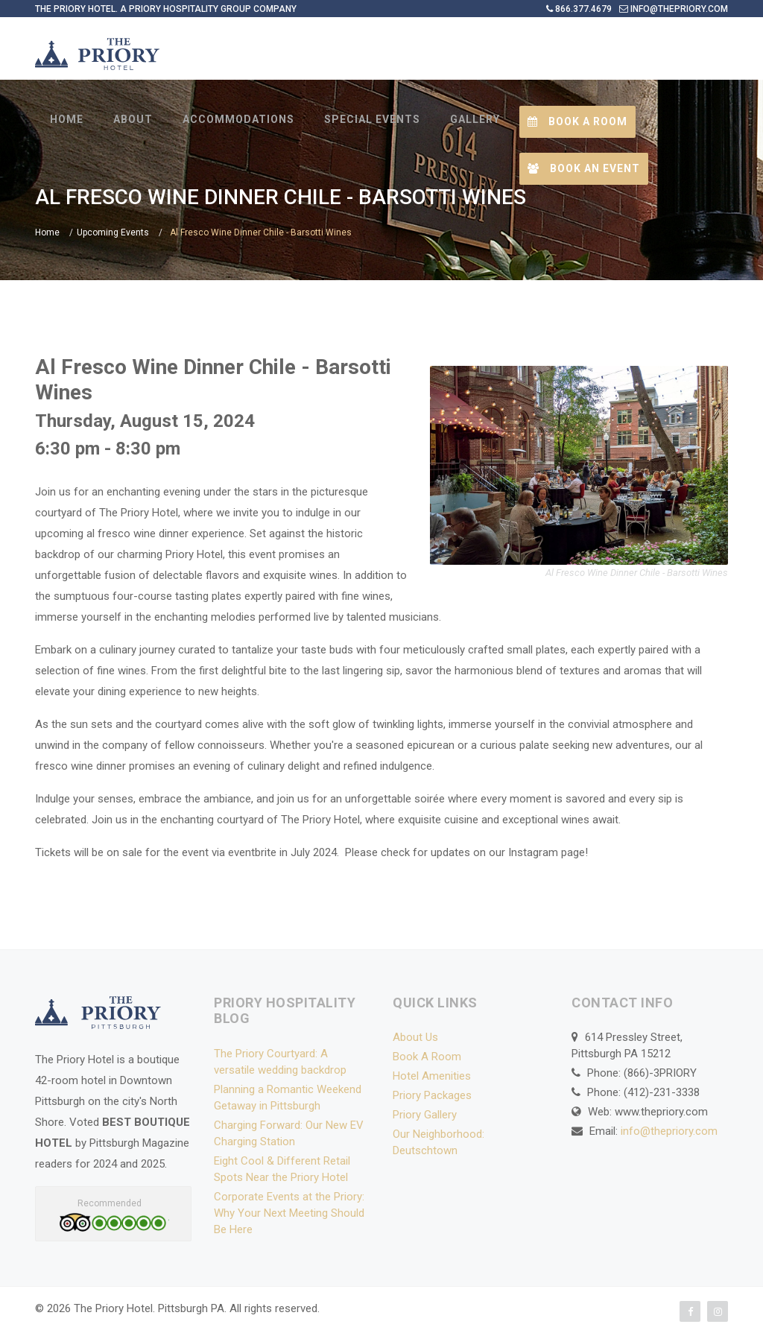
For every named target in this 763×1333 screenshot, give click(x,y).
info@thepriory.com (669, 1131)
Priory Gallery (425, 1114)
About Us (415, 1037)
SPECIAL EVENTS (372, 119)
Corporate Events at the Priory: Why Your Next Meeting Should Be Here (289, 1213)
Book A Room (427, 1056)
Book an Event (584, 168)
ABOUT (133, 119)
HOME (66, 119)
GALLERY (475, 119)
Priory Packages (432, 1095)
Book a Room (577, 121)
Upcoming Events (113, 232)
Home (47, 232)
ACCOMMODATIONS (238, 119)
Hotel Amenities (432, 1076)
